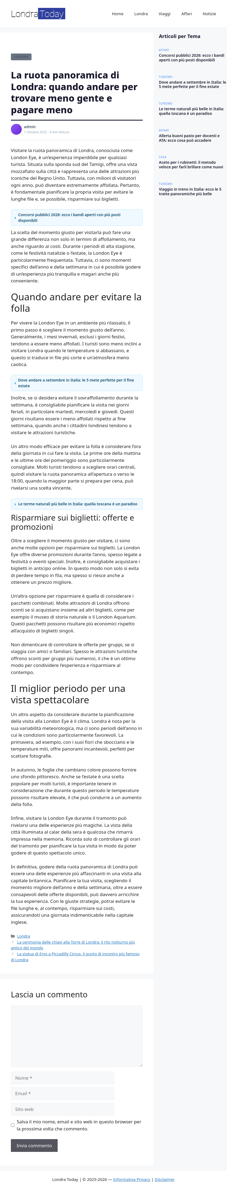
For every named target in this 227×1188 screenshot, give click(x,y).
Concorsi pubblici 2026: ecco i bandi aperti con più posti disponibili (69, 217)
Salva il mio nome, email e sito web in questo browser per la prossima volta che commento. (79, 1125)
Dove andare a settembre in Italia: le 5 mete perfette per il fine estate (76, 382)
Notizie (209, 13)
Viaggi (165, 13)
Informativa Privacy (131, 1179)
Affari (186, 13)
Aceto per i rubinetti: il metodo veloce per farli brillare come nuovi (191, 164)
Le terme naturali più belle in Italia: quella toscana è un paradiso (78, 503)
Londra (141, 13)
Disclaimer (165, 1179)
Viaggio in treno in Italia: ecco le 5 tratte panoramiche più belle (190, 191)
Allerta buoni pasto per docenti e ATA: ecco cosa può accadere (189, 138)
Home (117, 13)
